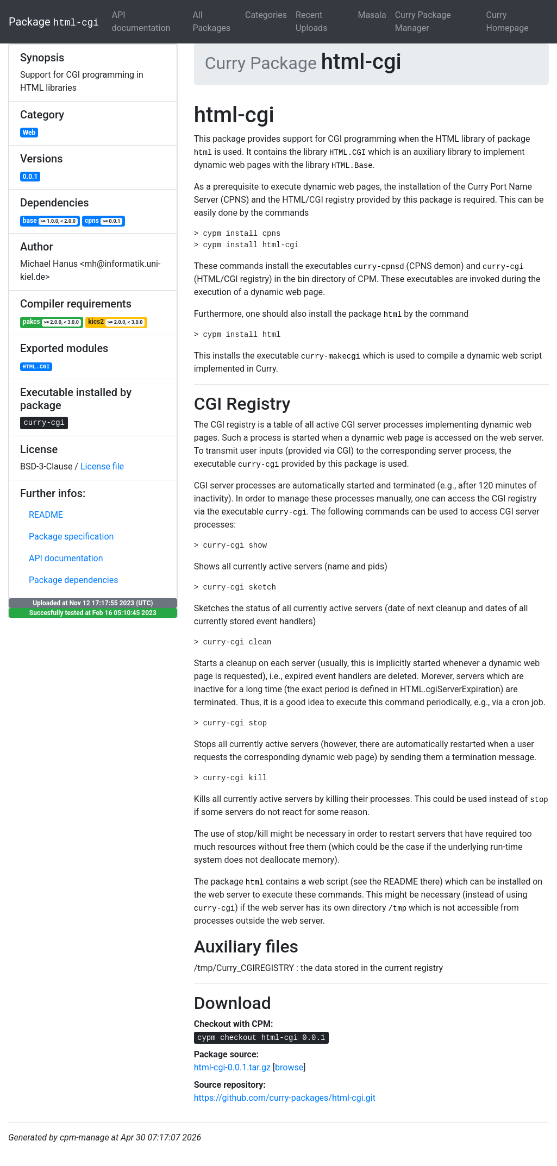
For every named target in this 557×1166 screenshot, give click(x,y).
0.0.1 (30, 176)
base (50, 221)
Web (29, 132)
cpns (103, 221)
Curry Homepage (507, 21)
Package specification (71, 536)
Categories (266, 15)
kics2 (116, 322)
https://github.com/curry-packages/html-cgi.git (284, 1098)
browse (289, 1067)
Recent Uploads (311, 21)
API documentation (141, 21)
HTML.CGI (35, 366)
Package (54, 21)
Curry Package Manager (423, 21)
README (46, 515)
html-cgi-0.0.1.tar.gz (232, 1067)
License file (102, 466)
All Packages (211, 21)
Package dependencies (73, 580)
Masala (372, 15)
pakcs (52, 322)
